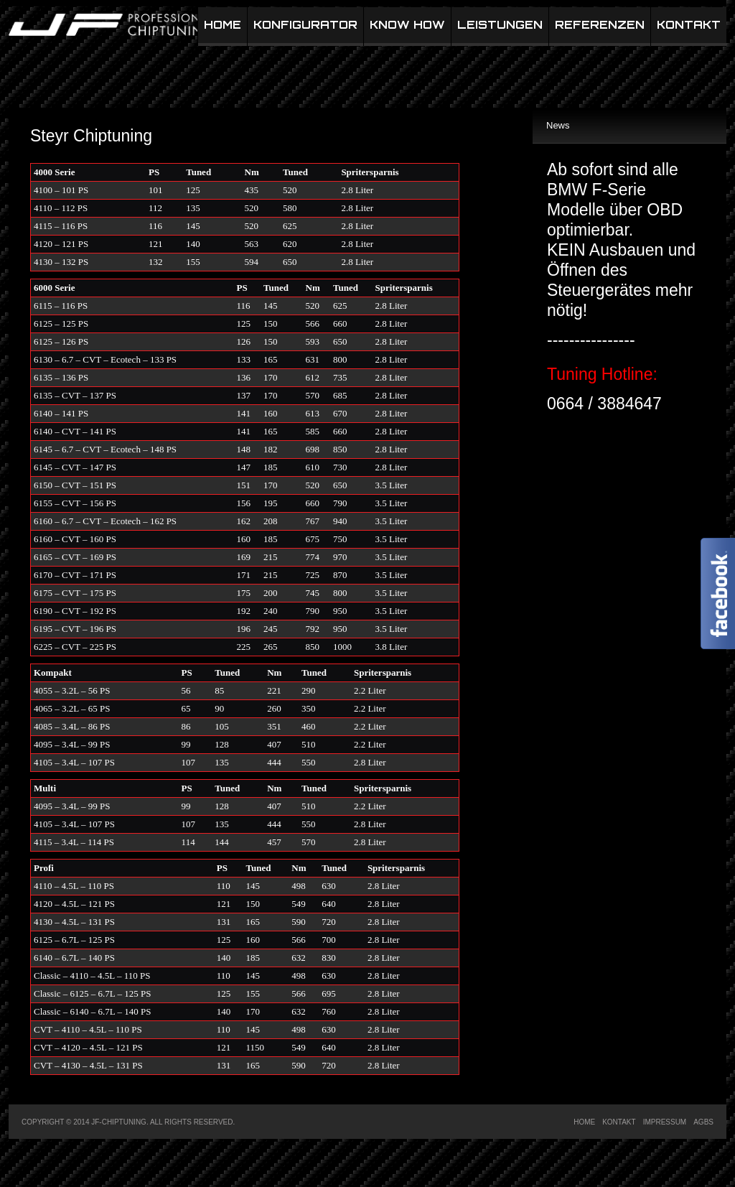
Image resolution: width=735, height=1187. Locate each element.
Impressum (665, 1122)
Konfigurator (305, 25)
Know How (407, 25)
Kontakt (689, 25)
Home (222, 25)
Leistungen (500, 25)
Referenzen (600, 25)
